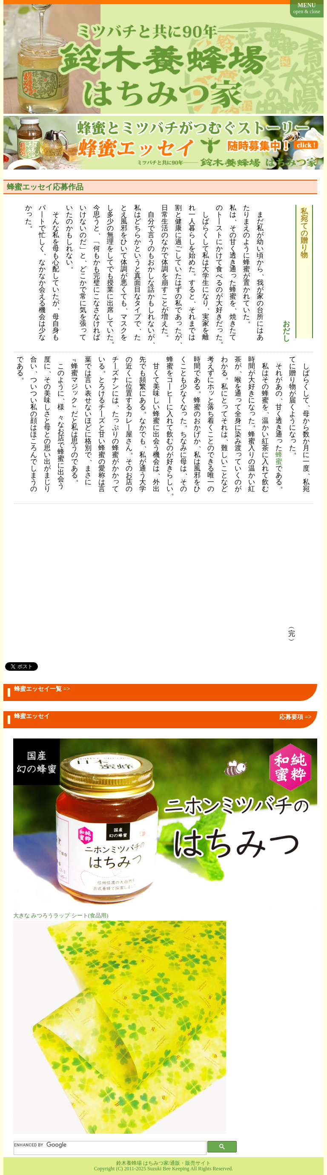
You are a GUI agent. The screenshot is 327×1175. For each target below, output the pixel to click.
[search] (105, 1145)
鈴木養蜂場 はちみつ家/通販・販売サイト (163, 1163)
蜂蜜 (278, 458)
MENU (306, 8)
